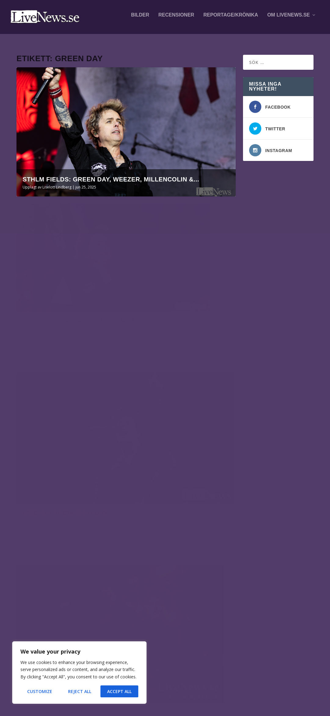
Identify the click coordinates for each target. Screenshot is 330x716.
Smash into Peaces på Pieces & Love (76, 640)
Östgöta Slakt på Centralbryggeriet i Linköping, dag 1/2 (67, 606)
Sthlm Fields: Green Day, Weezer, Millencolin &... (111, 174)
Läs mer (34, 325)
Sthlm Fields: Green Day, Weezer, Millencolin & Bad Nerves (61, 278)
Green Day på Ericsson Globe (179, 271)
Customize (39, 691)
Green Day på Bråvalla (56, 424)
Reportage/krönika (230, 19)
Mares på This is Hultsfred (76, 550)
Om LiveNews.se (288, 19)
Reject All (79, 691)
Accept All (119, 691)
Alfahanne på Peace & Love (73, 575)
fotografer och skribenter (246, 555)
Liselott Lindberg (56, 182)
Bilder (140, 19)
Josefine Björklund (43, 433)
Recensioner (176, 19)
